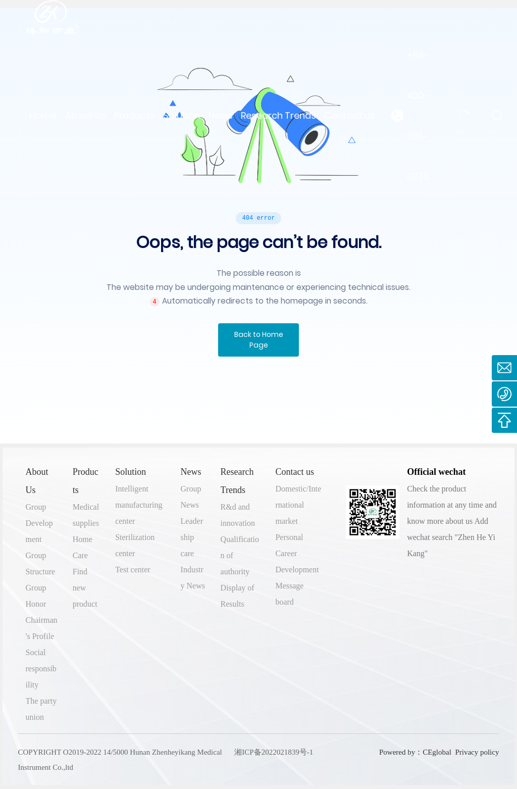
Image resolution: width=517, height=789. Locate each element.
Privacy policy (477, 752)
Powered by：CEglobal (414, 752)
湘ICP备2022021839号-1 (273, 752)
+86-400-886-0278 (418, 116)
